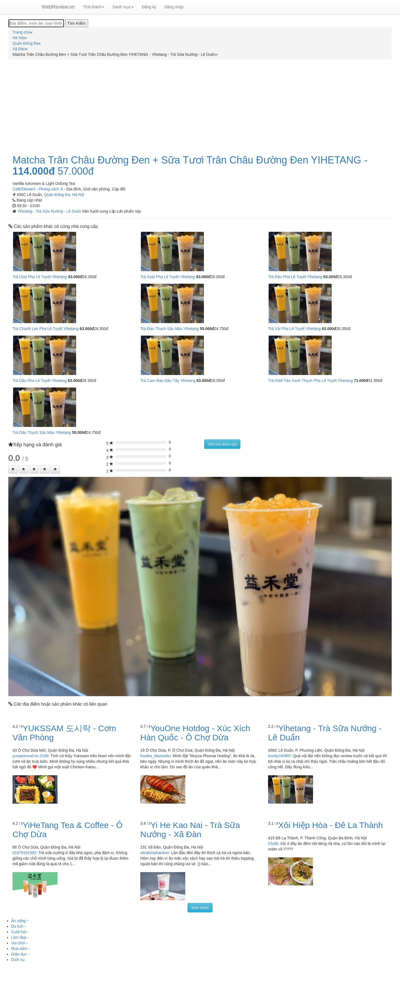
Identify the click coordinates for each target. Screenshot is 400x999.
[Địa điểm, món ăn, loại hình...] (36, 23)
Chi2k (273, 843)
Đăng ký (149, 7)
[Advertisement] (200, 104)
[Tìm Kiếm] (76, 23)
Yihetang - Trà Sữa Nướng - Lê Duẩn (49, 211)
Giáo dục (19, 954)
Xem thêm (200, 907)
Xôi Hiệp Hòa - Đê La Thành (330, 825)
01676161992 (24, 852)
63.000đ (75, 277)
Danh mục (123, 7)
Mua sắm (19, 948)
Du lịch (17, 926)
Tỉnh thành (93, 7)
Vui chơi (18, 943)
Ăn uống (18, 921)
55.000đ (207, 328)
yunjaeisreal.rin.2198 (30, 756)
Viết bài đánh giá (222, 444)
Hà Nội (78, 194)
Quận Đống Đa (57, 194)
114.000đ (33, 171)
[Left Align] (13, 469)
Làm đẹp (18, 937)
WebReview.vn (58, 7)
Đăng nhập (174, 7)
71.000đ (361, 380)
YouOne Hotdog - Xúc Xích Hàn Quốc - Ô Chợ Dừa (195, 733)
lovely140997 (279, 756)
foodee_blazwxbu (155, 756)
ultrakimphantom (154, 852)
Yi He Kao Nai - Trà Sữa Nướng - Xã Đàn (190, 830)
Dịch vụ (18, 959)
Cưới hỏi (18, 932)
